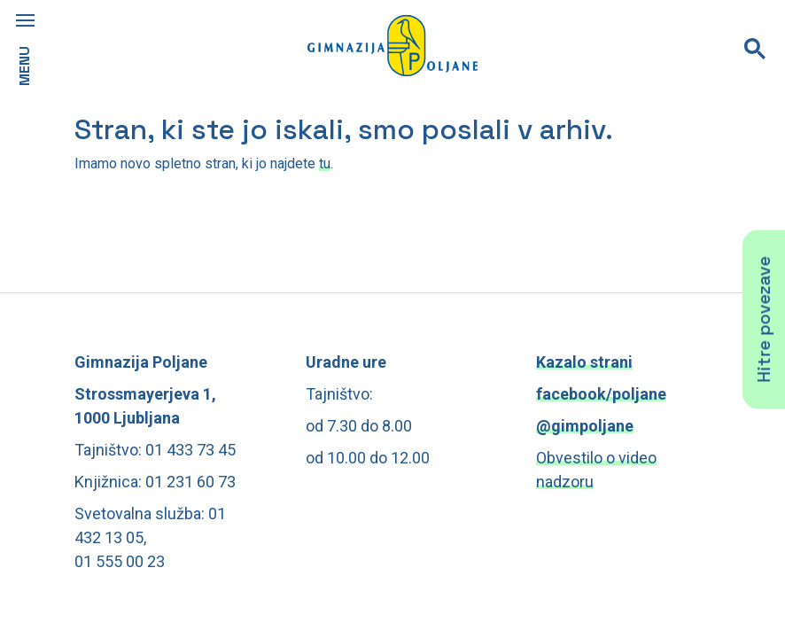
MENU (24, 66)
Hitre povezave (763, 319)
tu (324, 163)
